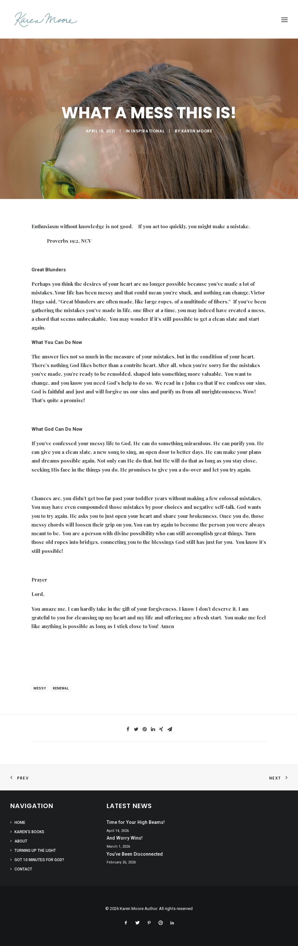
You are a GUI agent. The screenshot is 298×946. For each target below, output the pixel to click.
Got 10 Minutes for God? (39, 860)
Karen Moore (197, 131)
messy (39, 688)
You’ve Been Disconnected (135, 854)
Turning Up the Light (35, 850)
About (20, 841)
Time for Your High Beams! (136, 822)
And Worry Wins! (125, 838)
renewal (61, 688)
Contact (23, 869)
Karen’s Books (29, 832)
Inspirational (147, 131)
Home (19, 822)
